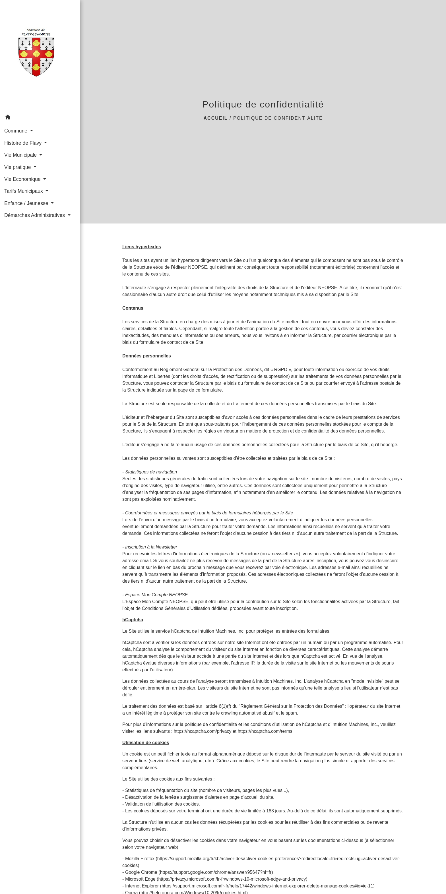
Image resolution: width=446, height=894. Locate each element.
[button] (40, 118)
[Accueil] (40, 56)
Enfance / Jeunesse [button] (26, 203)
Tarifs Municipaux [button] (24, 191)
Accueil (216, 118)
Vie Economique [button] (23, 179)
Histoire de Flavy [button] (23, 143)
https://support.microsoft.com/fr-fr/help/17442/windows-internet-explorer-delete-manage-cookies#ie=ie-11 (267, 885)
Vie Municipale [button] (21, 155)
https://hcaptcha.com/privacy (203, 731)
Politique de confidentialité (278, 118)
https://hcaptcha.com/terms (265, 731)
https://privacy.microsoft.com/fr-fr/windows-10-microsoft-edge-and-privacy (232, 879)
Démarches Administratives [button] (35, 215)
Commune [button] (16, 131)
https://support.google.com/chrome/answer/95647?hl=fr (216, 872)
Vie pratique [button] (18, 167)
